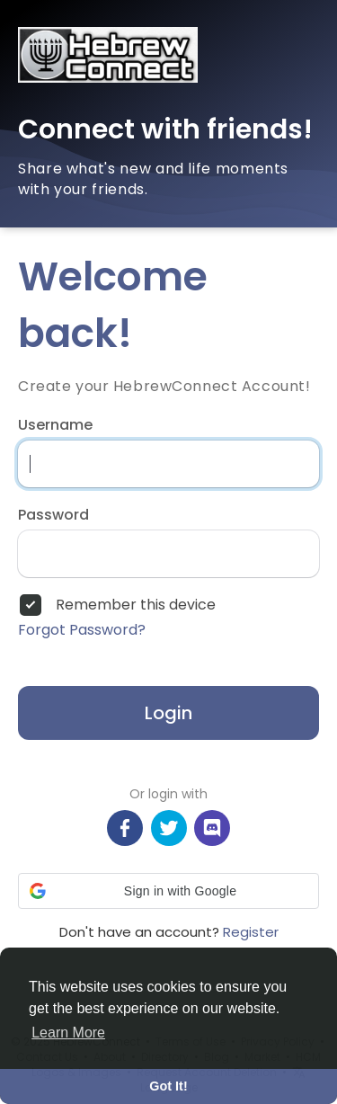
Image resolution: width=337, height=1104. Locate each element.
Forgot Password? (82, 630)
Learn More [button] (68, 1032)
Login (168, 713)
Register (251, 931)
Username (55, 425)
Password (53, 515)
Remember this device (136, 605)
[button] (168, 891)
